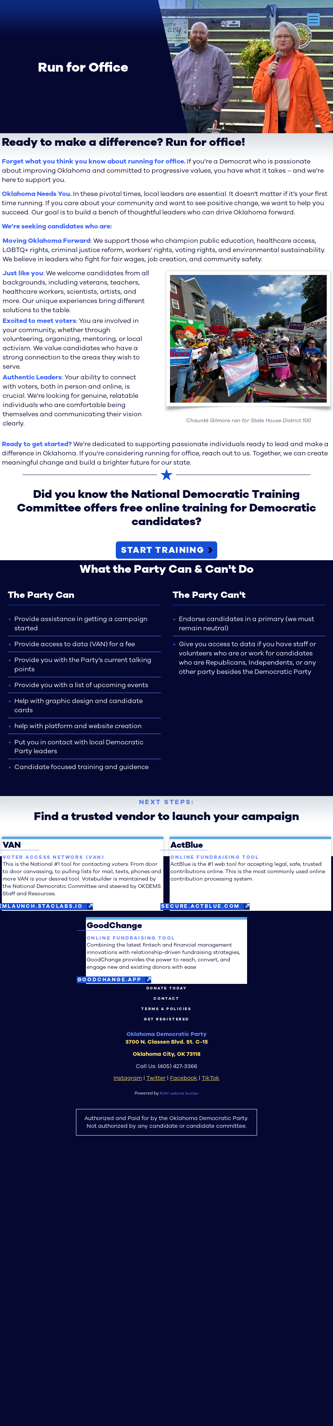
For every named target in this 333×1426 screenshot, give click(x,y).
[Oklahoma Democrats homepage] (43, 23)
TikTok (210, 1346)
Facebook (183, 1346)
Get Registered (166, 1286)
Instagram (128, 1346)
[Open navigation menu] (313, 19)
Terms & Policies (166, 1275)
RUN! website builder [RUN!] (179, 1361)
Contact (166, 1263)
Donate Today (166, 1252)
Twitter (156, 1346)
